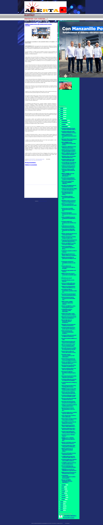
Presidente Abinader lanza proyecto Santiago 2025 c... (68, 129)
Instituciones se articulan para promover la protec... (68, 226)
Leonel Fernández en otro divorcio (67, 280)
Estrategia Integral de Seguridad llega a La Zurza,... (67, 193)
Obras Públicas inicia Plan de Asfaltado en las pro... (68, 422)
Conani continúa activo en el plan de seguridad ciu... (68, 369)
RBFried (64, 523)
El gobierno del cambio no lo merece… (68, 271)
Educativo (30, 160)
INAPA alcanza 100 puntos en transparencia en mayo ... (68, 473)
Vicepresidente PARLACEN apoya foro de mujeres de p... (68, 230)
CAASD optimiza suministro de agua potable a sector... (68, 150)
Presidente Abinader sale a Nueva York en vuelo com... (68, 429)
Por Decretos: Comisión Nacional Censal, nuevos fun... (68, 209)
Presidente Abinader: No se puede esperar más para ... (68, 328)
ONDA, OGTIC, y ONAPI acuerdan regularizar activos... (67, 303)
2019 (62, 504)
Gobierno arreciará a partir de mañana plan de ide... (69, 405)
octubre (64, 124)
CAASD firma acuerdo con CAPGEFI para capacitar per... (69, 469)
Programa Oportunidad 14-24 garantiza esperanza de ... (69, 240)
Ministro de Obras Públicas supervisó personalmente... (68, 392)
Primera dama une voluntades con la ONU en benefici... (68, 267)
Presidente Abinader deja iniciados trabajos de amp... (68, 132)
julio (63, 487)
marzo (63, 495)
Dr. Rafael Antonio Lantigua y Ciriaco (69, 383)
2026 (62, 108)
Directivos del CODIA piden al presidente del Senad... (68, 186)
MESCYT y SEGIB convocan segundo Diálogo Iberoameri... (67, 175)
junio (63, 489)
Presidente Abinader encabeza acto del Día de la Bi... (68, 223)
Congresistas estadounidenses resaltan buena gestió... (68, 477)
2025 (62, 110)
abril (63, 493)
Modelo (39, 160)
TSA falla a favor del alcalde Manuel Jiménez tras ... (68, 157)
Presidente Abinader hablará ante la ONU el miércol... (68, 460)
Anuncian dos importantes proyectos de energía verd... (68, 402)
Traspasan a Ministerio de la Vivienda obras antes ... (68, 147)
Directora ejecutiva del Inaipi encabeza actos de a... (68, 399)
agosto (64, 485)
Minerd (37, 160)
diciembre (64, 120)
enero (63, 499)
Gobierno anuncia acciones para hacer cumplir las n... (68, 166)
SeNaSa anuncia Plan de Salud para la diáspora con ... (68, 258)
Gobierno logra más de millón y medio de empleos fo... (69, 189)
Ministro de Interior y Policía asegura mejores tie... (68, 237)
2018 (62, 506)
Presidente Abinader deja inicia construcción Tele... (68, 160)
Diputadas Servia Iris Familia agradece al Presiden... (68, 376)
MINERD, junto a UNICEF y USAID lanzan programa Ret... (68, 439)
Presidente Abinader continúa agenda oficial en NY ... (69, 413)
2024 (62, 112)
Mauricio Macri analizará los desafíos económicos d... (68, 365)
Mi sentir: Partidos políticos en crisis (69, 339)
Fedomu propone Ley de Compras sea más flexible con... (68, 298)
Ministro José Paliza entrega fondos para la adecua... (68, 443)
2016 (62, 510)
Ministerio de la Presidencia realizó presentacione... (68, 325)
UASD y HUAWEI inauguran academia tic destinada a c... (68, 218)
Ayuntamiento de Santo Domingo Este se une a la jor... (68, 409)
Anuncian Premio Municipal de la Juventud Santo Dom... (68, 294)
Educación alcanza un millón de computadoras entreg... (68, 348)
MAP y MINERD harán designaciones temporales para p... (68, 143)
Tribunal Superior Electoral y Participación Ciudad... (68, 386)
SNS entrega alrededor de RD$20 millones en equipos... (69, 254)
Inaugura (35, 160)
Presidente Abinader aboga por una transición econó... (68, 395)
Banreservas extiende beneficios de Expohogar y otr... (68, 373)
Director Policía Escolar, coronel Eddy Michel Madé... (68, 466)
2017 (62, 508)
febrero (64, 497)
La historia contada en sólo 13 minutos (68, 251)
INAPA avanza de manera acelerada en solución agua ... (68, 275)
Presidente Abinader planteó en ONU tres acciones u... (68, 335)
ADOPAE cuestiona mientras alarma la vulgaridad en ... (68, 201)
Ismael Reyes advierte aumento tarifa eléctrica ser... (68, 197)
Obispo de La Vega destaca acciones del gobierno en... (68, 287)
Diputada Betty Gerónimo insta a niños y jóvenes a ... (68, 425)
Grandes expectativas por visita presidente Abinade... (68, 432)
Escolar (32, 160)
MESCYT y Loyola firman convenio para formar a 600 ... (68, 205)
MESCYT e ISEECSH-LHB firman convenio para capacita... (68, 153)
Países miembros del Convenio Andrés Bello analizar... (67, 332)
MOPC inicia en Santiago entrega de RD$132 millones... (67, 182)
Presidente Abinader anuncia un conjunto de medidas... (68, 379)
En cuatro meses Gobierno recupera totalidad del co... (68, 178)
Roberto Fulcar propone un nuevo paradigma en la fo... (68, 359)
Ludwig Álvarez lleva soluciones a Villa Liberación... (66, 310)
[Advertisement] (41, 191)
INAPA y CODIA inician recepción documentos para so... (68, 136)
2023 (62, 114)
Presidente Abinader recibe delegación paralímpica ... (68, 446)
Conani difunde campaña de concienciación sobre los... (68, 163)
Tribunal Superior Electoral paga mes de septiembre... (68, 342)
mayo (63, 491)
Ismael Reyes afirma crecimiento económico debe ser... (69, 291)
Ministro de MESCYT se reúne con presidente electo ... (68, 306)
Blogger (71, 523)
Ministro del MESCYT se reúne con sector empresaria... (68, 243)
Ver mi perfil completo (68, 517)
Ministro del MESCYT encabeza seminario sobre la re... (69, 362)
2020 (62, 502)
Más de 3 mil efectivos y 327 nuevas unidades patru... (68, 345)
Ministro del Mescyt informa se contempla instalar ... (69, 234)
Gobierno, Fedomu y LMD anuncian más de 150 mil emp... (68, 170)
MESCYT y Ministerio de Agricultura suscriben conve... (67, 450)
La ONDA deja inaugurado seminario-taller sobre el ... (68, 457)
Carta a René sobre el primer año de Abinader (68, 416)
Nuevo (41, 160)
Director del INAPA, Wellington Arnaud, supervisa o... (66, 481)
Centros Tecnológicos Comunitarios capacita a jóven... (68, 248)
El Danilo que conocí (66, 278)
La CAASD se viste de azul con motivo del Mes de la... (68, 463)
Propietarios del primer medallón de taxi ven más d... (68, 263)
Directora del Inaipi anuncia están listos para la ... (68, 453)
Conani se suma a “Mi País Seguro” (68, 435)
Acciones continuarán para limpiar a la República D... (68, 283)
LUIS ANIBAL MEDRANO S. (70, 516)
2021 (62, 118)
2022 (62, 116)
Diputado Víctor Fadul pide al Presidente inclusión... (68, 139)
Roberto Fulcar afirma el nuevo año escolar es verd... (68, 351)
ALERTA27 (29, 15)
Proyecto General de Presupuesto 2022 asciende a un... (68, 214)
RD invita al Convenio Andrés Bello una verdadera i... (68, 317)
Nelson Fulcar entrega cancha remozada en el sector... (68, 419)
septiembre (65, 126)
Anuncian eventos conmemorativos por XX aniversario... (67, 356)
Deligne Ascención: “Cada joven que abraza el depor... (68, 314)
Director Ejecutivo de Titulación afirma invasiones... (66, 321)
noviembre (65, 122)
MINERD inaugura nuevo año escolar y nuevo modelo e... (68, 389)
